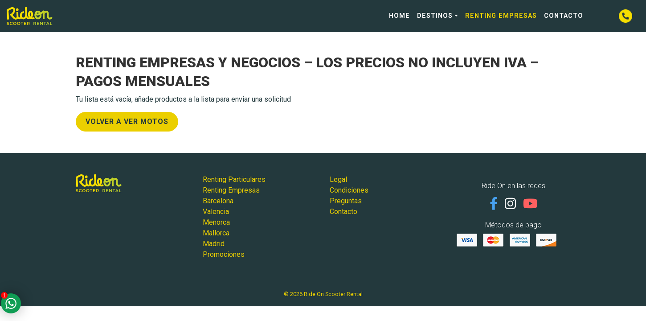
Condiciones (349, 190)
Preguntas (346, 201)
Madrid (214, 243)
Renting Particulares (234, 179)
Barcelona (218, 201)
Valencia (216, 211)
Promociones (224, 254)
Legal (338, 179)
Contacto (563, 16)
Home (399, 16)
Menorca (216, 222)
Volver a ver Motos (127, 121)
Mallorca (216, 233)
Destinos (435, 16)
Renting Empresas (501, 16)
